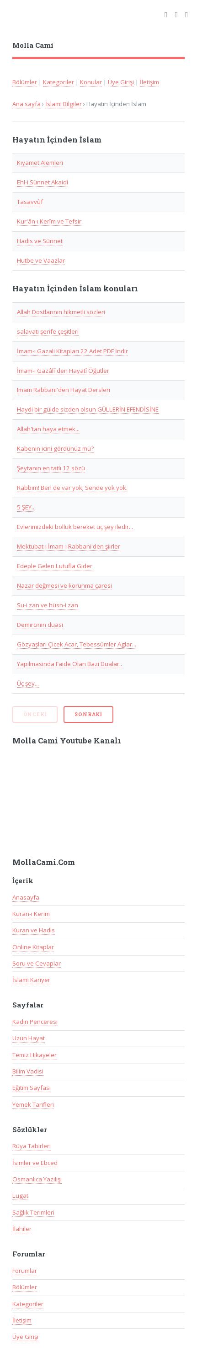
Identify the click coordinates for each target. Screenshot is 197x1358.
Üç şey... (28, 683)
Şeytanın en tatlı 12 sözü (51, 468)
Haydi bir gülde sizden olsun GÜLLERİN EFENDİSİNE (88, 409)
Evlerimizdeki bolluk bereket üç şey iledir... (75, 527)
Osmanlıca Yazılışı (37, 1179)
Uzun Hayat (28, 1038)
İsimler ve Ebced (35, 1163)
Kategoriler (58, 82)
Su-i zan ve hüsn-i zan (47, 605)
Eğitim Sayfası (31, 1087)
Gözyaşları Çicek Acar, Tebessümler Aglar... (76, 644)
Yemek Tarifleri (33, 1104)
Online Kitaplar (33, 947)
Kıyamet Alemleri (40, 162)
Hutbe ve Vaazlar (41, 260)
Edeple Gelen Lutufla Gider (54, 566)
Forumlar (24, 1270)
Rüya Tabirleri (31, 1146)
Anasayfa (25, 897)
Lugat (20, 1195)
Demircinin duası (40, 625)
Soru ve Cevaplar (36, 963)
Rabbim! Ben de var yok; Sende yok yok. (72, 487)
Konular (91, 82)
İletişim (149, 82)
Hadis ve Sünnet (40, 241)
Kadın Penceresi (35, 1021)
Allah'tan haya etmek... (48, 429)
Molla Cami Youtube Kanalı (66, 741)
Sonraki (88, 714)
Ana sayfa (26, 104)
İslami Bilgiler (63, 104)
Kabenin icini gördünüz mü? (55, 448)
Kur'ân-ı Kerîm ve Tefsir (49, 221)
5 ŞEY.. (25, 507)
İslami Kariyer (31, 980)
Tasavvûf (30, 202)
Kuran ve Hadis (33, 930)
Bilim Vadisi (27, 1071)
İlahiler (22, 1229)
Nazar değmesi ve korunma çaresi (64, 585)
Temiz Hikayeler (34, 1055)
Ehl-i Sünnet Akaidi (42, 182)
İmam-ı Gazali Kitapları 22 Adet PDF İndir (72, 351)
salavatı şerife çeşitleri (48, 331)
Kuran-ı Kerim (31, 914)
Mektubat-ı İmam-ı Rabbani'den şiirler (68, 546)
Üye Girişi (121, 82)
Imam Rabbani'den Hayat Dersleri (63, 390)
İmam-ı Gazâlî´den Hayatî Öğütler (63, 370)
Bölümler (24, 82)
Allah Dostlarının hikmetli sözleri (61, 312)
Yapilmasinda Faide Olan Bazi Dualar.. (69, 664)
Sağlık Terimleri (33, 1212)
